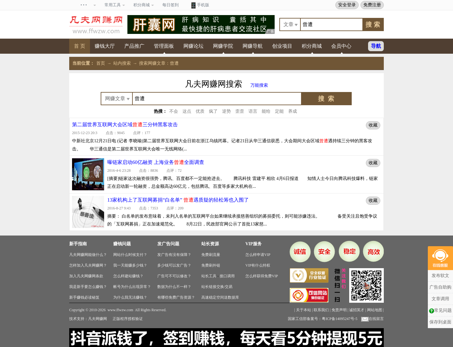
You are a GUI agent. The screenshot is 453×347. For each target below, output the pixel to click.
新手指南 (78, 243)
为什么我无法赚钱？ (130, 297)
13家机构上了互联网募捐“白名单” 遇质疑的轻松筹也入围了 (178, 200)
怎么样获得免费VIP (261, 276)
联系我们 (321, 310)
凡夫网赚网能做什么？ (88, 254)
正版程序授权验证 (128, 319)
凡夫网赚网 (97, 319)
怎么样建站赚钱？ (128, 276)
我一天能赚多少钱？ (130, 265)
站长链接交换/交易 (216, 287)
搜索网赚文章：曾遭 (159, 63)
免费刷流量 (210, 254)
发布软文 (440, 275)
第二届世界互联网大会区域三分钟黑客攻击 (125, 124)
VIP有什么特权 (257, 265)
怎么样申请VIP (257, 254)
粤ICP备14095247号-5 (339, 319)
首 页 (79, 46)
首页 (100, 63)
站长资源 (210, 243)
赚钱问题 (122, 243)
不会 (173, 111)
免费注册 (372, 4)
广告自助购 (440, 287)
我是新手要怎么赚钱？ (88, 287)
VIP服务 (253, 243)
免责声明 (339, 310)
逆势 (226, 111)
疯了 (213, 111)
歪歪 (239, 111)
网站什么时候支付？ (130, 254)
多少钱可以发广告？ (174, 265)
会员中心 (341, 46)
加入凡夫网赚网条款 (86, 276)
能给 (266, 111)
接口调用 (227, 276)
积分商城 (312, 46)
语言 (253, 111)
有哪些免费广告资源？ (176, 297)
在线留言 (372, 319)
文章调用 (440, 298)
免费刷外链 (210, 265)
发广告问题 (168, 243)
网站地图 (374, 310)
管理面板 (164, 46)
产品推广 (134, 46)
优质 (200, 111)
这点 (186, 111)
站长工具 (208, 276)
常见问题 (440, 310)
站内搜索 (122, 63)
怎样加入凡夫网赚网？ (88, 265)
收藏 (373, 124)
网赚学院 (223, 46)
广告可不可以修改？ (174, 276)
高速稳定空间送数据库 (220, 297)
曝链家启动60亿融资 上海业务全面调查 (155, 162)
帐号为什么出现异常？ (132, 287)
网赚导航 (253, 46)
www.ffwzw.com (120, 310)
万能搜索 (259, 85)
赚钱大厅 (105, 46)
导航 (376, 46)
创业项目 (282, 46)
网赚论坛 (193, 46)
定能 (279, 111)
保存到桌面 (440, 322)
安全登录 (347, 4)
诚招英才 (356, 310)
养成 (292, 111)
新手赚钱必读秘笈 (84, 297)
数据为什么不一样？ (174, 287)
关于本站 (303, 310)
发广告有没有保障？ (174, 254)
